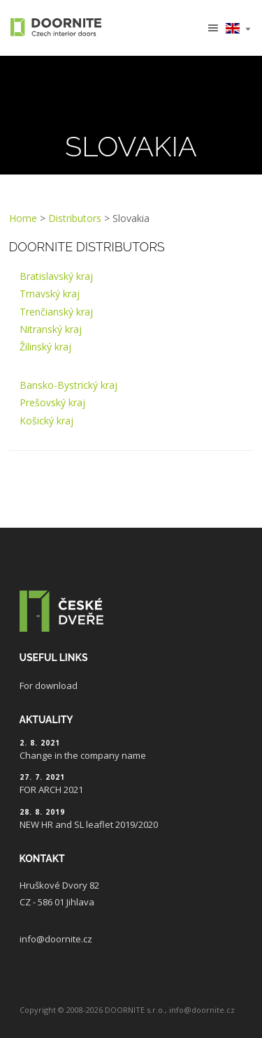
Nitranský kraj (51, 329)
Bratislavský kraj (56, 276)
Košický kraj (46, 420)
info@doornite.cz (56, 939)
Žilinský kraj (45, 346)
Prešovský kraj (52, 402)
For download (49, 685)
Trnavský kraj (50, 293)
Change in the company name (83, 755)
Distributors (74, 218)
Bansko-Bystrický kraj (68, 385)
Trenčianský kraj (56, 311)
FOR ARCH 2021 (51, 789)
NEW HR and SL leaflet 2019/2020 (89, 824)
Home (23, 218)
